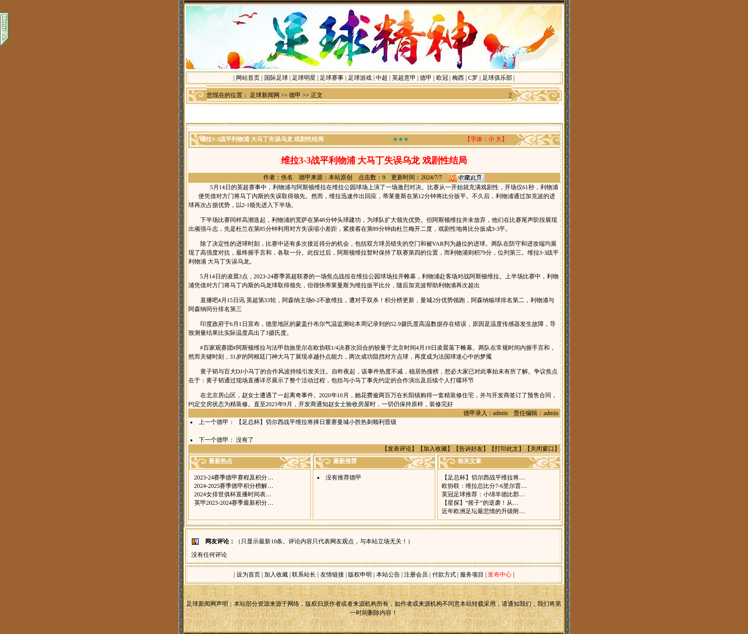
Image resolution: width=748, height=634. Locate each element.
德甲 (426, 77)
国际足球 (276, 77)
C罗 (473, 77)
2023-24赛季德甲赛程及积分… (234, 477)
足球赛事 (332, 77)
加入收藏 (435, 448)
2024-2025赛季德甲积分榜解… (234, 485)
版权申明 (360, 574)
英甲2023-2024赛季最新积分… (234, 502)
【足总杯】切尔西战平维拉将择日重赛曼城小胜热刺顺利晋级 (316, 422)
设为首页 (248, 574)
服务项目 (471, 574)
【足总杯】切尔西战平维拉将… (483, 477)
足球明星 (304, 77)
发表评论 (399, 448)
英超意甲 (404, 77)
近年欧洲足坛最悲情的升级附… (483, 511)
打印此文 (506, 448)
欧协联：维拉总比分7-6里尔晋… (484, 485)
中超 (382, 77)
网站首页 (248, 77)
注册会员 (416, 574)
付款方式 (445, 574)
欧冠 (442, 77)
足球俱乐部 (497, 77)
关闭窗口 (542, 448)
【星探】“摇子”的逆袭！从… (480, 502)
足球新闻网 (265, 95)
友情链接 (332, 574)
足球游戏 (360, 77)
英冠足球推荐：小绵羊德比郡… (483, 494)
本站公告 (388, 574)
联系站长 (304, 574)
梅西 (458, 77)
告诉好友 (471, 448)
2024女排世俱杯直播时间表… (233, 494)
